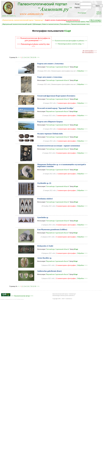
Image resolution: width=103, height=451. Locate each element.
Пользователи (65, 24)
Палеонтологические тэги (80, 24)
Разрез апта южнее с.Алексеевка (49, 77)
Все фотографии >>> (90, 51)
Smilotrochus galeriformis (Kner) (49, 271)
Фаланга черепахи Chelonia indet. (50, 134)
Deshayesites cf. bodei (45, 246)
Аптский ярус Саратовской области (57, 67)
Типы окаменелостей (93, 21)
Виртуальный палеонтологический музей (17, 24)
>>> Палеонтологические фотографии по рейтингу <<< (69, 40)
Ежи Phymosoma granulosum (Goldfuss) (52, 229)
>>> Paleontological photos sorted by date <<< (33, 45)
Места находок (95, 20)
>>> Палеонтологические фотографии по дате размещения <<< (33, 39)
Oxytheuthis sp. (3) (44, 183)
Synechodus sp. (42, 217)
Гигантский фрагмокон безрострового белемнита (56, 96)
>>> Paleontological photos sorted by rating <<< (69, 44)
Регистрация (82, 13)
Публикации (37, 24)
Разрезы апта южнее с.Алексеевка (50, 64)
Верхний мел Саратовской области (57, 111)
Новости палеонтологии (50, 24)
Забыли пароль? (98, 13)
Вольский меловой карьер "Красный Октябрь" (55, 108)
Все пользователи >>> (89, 52)
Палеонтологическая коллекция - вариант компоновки (58, 146)
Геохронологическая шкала (75, 21)
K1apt (67, 31)
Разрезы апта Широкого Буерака (50, 122)
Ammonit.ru (69, 298)
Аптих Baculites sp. (44, 258)
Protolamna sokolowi (45, 199)
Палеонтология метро (22, 296)
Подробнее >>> (82, 71)
